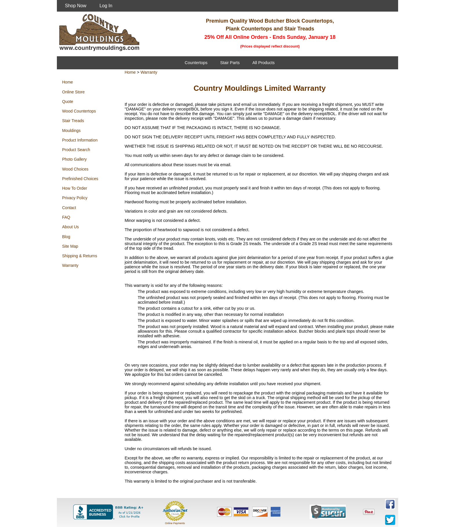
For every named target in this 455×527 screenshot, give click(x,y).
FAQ (66, 217)
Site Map (70, 246)
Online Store (73, 92)
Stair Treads (73, 120)
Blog (66, 236)
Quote (67, 101)
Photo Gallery (74, 159)
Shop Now (75, 5)
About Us (70, 226)
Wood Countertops (79, 111)
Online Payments (175, 523)
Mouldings (71, 130)
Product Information (80, 140)
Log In (106, 5)
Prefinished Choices (80, 178)
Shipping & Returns (79, 255)
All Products (263, 62)
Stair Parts (230, 62)
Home (67, 82)
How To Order (74, 188)
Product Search (76, 149)
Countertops (196, 62)
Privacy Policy (74, 197)
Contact (69, 207)
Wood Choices (75, 169)
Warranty (70, 265)
